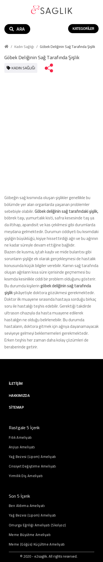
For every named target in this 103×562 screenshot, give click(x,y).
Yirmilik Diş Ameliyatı (26, 475)
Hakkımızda (19, 395)
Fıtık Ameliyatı (20, 437)
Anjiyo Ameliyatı (22, 447)
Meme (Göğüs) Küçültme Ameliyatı (37, 544)
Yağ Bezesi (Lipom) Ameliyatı (32, 456)
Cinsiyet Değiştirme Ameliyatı (32, 466)
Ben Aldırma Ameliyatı (27, 505)
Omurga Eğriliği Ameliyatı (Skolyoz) (37, 525)
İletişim (16, 383)
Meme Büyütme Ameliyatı (30, 534)
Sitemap (16, 407)
